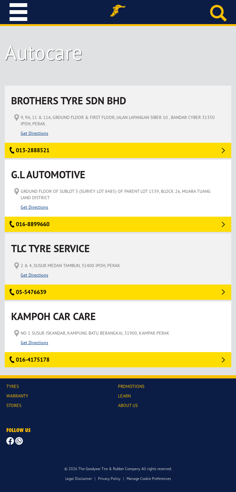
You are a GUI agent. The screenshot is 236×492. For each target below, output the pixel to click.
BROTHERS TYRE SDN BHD (68, 100)
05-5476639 (31, 292)
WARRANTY (17, 395)
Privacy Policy (109, 478)
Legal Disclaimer (78, 478)
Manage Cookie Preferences (149, 478)
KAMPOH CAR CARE (53, 316)
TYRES (12, 386)
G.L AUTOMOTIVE (48, 174)
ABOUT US (128, 405)
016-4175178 (32, 359)
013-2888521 (32, 150)
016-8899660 (32, 224)
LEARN (124, 395)
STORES (13, 405)
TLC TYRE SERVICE (50, 248)
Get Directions (34, 133)
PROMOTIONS (131, 386)
